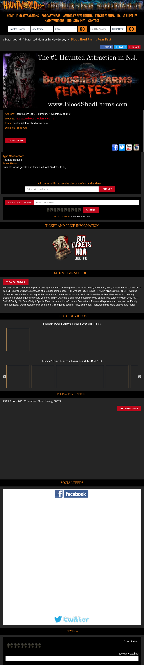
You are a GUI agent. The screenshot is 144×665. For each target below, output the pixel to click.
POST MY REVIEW (18, 617)
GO (82, 29)
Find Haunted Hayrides (41, 641)
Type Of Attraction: (13, 156)
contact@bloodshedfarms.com (30, 123)
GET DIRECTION (129, 408)
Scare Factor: (10, 163)
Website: (10, 118)
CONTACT (93, 21)
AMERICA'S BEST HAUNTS (78, 16)
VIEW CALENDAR (15, 282)
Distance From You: (16, 127)
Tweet (61, 632)
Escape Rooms (133, 641)
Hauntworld (12, 39)
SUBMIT (107, 189)
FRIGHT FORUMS (105, 16)
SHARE (108, 47)
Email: (8, 123)
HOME (10, 16)
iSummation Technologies (51, 659)
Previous (4, 377)
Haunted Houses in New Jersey (45, 39)
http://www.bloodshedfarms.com (35, 118)
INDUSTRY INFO (76, 21)
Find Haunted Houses (14, 641)
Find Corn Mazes (89, 641)
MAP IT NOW (15, 140)
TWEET (122, 47)
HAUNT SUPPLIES (127, 16)
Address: (10, 113)
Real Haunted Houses (111, 641)
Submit (90, 210)
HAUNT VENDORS (54, 21)
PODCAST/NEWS (51, 16)
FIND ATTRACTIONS (27, 16)
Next (139, 377)
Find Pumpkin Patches (66, 641)
